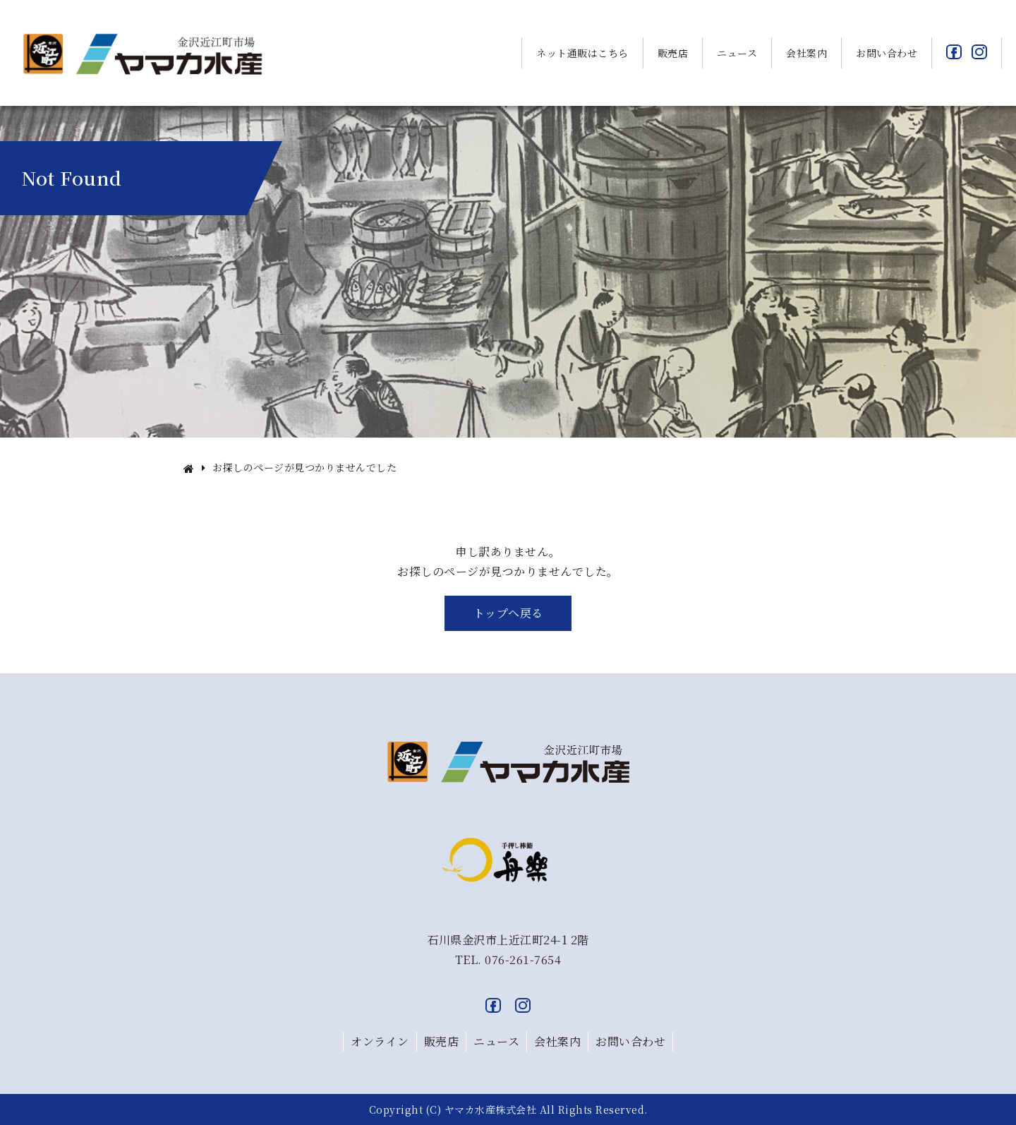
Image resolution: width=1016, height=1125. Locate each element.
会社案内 (806, 53)
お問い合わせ (886, 53)
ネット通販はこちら (582, 53)
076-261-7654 (523, 959)
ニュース (737, 53)
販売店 (673, 53)
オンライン (380, 1041)
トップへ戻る (508, 613)
